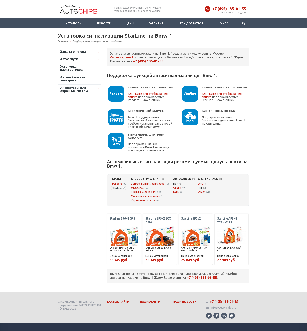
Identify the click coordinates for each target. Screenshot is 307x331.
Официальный (122, 57)
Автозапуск (69, 59)
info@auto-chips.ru (223, 307)
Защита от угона (73, 51)
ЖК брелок (137, 187)
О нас (225, 23)
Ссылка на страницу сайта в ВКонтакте (224, 315)
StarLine (118, 188)
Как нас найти (118, 301)
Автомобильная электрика (72, 78)
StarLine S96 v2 (191, 218)
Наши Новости (184, 301)
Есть (176, 191)
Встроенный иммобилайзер (147, 183)
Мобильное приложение (145, 196)
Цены (130, 23)
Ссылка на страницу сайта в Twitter (208, 315)
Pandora (117, 183)
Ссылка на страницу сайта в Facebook (217, 315)
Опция (177, 187)
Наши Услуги (150, 301)
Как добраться (191, 23)
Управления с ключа (143, 200)
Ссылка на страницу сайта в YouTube (231, 315)
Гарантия (156, 23)
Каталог (73, 23)
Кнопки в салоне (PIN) (143, 192)
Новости (104, 23)
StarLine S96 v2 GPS (122, 218)
